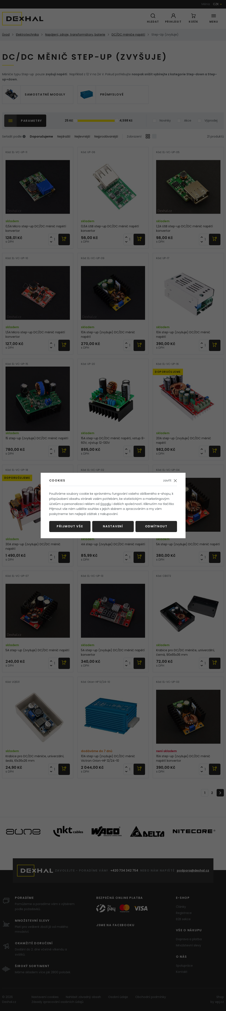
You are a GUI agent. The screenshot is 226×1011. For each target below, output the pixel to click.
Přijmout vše (70, 526)
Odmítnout (156, 526)
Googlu (105, 504)
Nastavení (113, 526)
